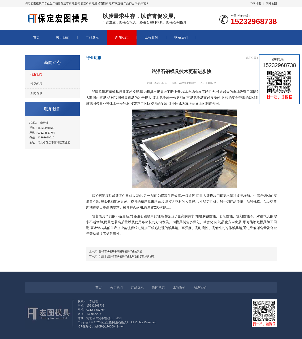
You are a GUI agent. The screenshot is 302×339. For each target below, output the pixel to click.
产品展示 (92, 37)
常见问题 (36, 83)
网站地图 (271, 3)
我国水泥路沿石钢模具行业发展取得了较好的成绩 (127, 256)
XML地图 (255, 3)
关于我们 (62, 37)
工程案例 (151, 37)
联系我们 (181, 37)
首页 (36, 37)
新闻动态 (122, 37)
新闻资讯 (36, 93)
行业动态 (36, 74)
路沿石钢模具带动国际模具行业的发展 (120, 251)
